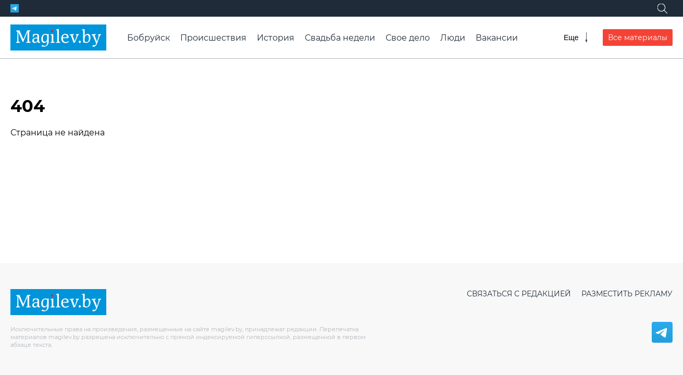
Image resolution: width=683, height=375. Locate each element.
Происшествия (213, 38)
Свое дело (408, 38)
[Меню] (575, 37)
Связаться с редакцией (519, 293)
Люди (452, 38)
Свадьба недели (340, 38)
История (275, 38)
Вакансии (497, 38)
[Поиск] (662, 8)
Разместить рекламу (627, 293)
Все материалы (637, 37)
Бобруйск (148, 38)
